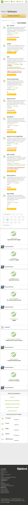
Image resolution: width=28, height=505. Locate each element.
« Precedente (6, 214)
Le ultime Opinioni (5, 484)
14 (11, 219)
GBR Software (9, 438)
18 (3, 222)
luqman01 (7, 327)
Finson (7, 423)
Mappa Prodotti (5, 492)
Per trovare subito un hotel (14, 300)
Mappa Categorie (5, 491)
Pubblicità (3, 470)
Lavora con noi (4, 472)
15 (15, 219)
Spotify (7, 433)
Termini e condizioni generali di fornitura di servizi (8, 478)
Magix (7, 428)
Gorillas (9, 43)
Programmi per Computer (12, 407)
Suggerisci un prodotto (14, 15)
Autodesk (8, 418)
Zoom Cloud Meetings (13, 79)
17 (23, 219)
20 (11, 222)
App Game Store (11, 98)
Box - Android (10, 25)
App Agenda (10, 116)
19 (7, 222)
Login (13, 1)
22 (19, 222)
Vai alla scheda (12, 39)
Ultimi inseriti (4, 488)
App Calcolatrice (11, 175)
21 (15, 222)
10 (19, 217)
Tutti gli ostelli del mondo (14, 360)
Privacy (2, 473)
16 (19, 219)
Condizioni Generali (5, 474)
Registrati (20, 1)
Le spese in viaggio (14, 259)
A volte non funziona (14, 380)
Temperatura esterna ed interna (14, 340)
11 (23, 217)
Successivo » (7, 225)
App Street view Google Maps (15, 136)
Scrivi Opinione (4, 490)
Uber (8, 57)
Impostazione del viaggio (14, 239)
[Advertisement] (11, 453)
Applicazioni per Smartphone (12, 400)
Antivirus (12, 397)
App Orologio (10, 193)
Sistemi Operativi (12, 410)
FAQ (2, 476)
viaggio (14, 320)
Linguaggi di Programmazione (12, 404)
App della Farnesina (14, 280)
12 (3, 219)
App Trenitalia (10, 154)
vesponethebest (9, 246)
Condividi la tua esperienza (7, 485)
